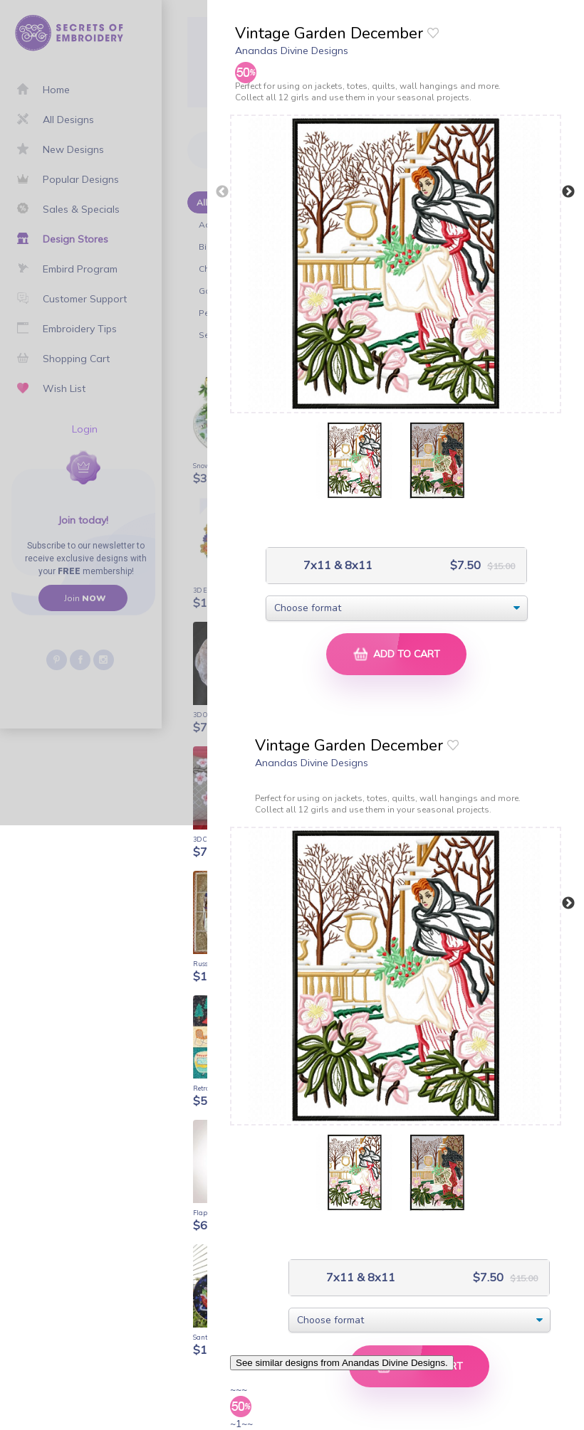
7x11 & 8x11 (336, 565)
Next (568, 192)
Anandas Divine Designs (291, 50)
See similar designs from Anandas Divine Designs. (342, 1362)
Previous (222, 192)
